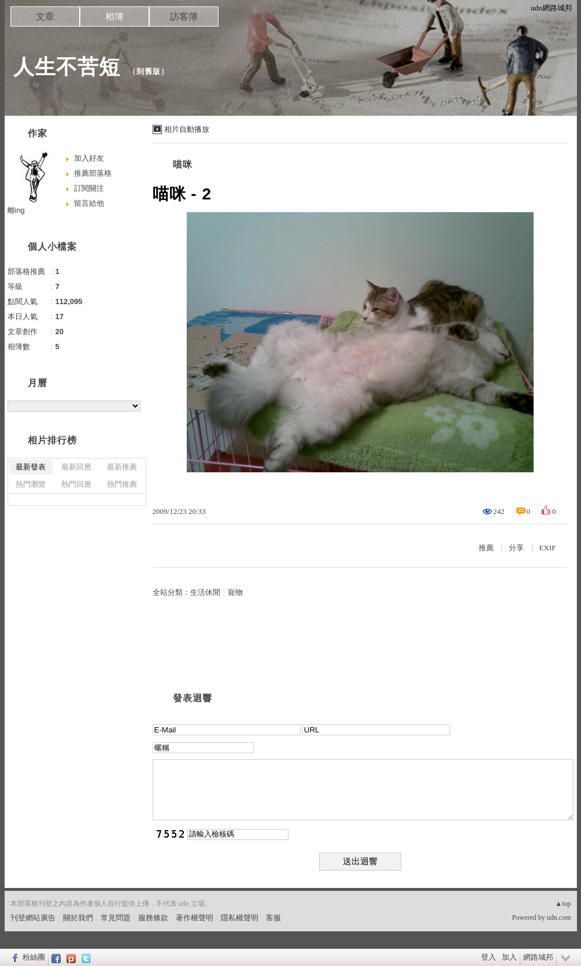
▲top (563, 904)
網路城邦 (538, 957)
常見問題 (116, 917)
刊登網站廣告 (32, 917)
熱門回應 (76, 484)
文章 (45, 16)
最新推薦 (122, 466)
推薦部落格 (93, 173)
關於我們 (78, 917)
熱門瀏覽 (31, 484)
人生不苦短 (66, 67)
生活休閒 (205, 592)
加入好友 (89, 158)
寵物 (235, 592)
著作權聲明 (194, 917)
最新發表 (31, 466)
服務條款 (153, 917)
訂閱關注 (89, 188)
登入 (488, 957)
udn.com (559, 917)
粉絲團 (34, 957)
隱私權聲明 (239, 917)
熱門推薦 (122, 484)
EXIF (547, 547)
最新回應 (76, 466)
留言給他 (89, 203)
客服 (273, 917)
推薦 (486, 547)
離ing (16, 210)
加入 (509, 957)
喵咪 (183, 164)
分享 (516, 547)
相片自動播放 (186, 129)
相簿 (114, 16)
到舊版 (148, 71)
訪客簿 (184, 16)
